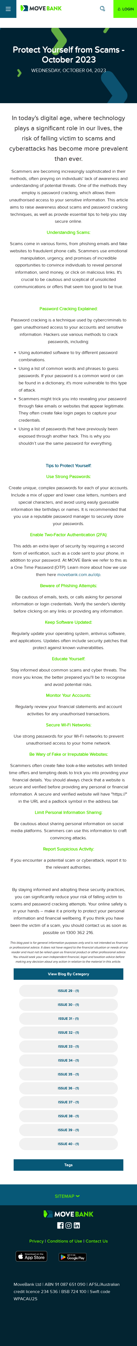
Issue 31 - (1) (68, 1019)
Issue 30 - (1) (68, 1005)
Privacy (36, 1241)
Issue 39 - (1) (68, 1130)
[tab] (68, 1194)
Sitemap (65, 1196)
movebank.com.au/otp (78, 574)
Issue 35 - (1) (68, 1074)
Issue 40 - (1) (68, 1144)
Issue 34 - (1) (68, 1060)
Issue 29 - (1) (68, 991)
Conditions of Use (64, 1241)
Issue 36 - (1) (68, 1088)
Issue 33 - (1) (68, 1046)
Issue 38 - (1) (68, 1116)
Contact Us (97, 1241)
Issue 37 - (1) (68, 1102)
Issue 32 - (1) (68, 1033)
